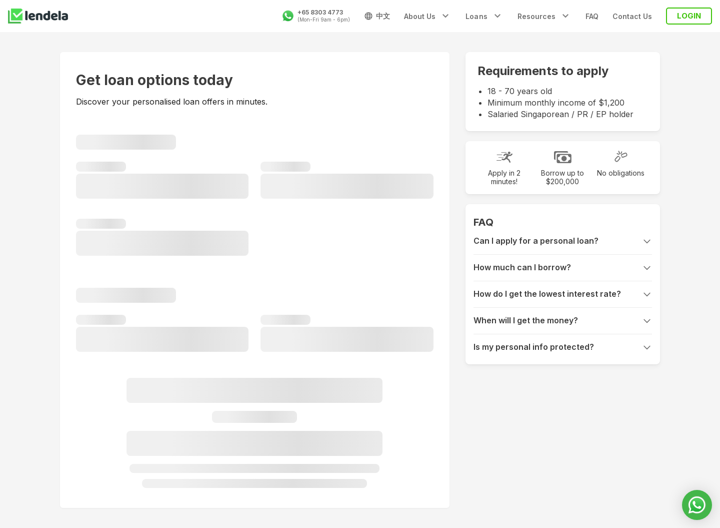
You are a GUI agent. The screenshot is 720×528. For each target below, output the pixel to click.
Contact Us (632, 16)
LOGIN (689, 16)
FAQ (592, 16)
